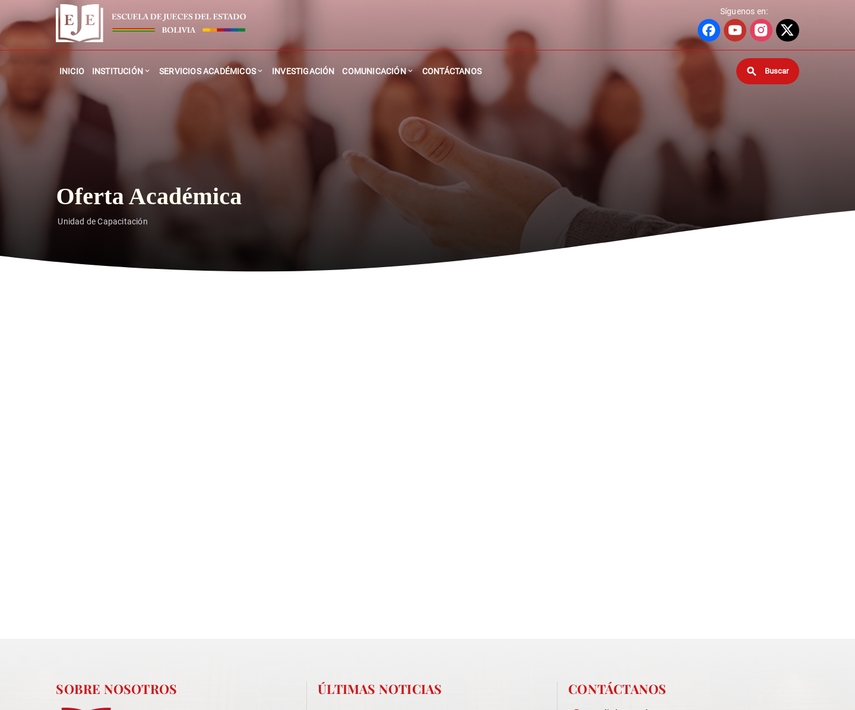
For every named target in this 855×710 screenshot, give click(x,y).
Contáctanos (452, 71)
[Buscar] (767, 71)
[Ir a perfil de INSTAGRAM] (761, 30)
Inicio (71, 71)
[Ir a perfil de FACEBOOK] (709, 30)
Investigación (303, 71)
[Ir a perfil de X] (787, 30)
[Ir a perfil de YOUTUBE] (735, 30)
